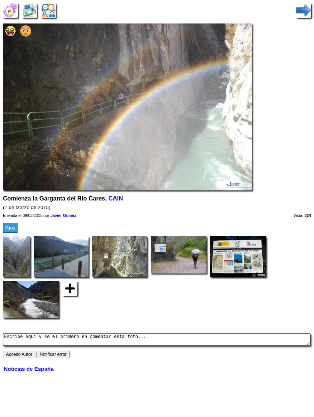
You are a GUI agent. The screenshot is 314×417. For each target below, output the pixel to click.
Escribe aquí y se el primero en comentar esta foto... (156, 340)
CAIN (115, 198)
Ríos (10, 228)
